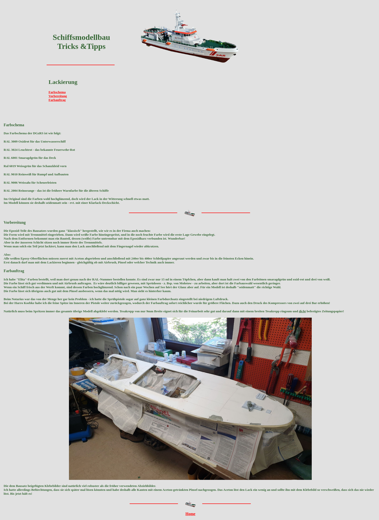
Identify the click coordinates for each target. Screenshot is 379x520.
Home (190, 514)
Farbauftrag (57, 100)
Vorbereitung (58, 96)
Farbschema (57, 92)
